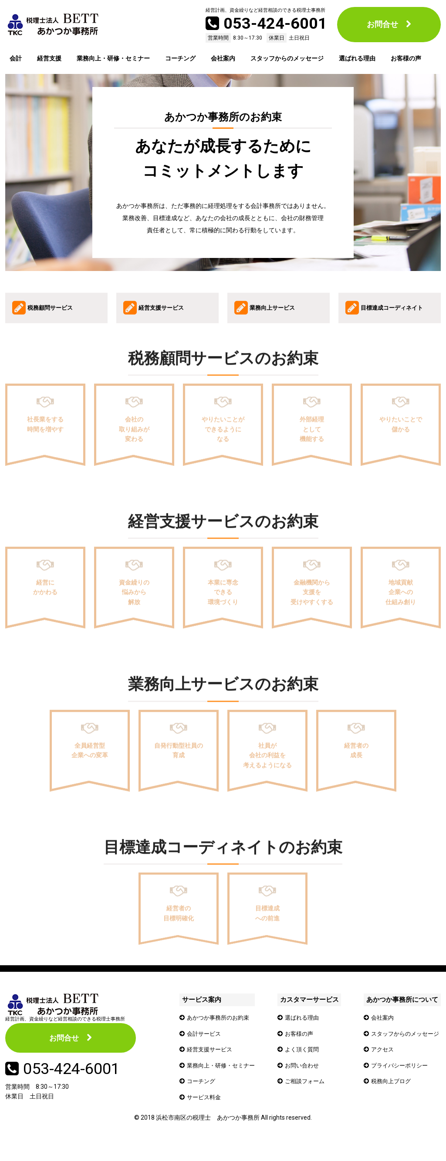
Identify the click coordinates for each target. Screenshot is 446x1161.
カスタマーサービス (310, 1015)
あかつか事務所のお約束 (220, 1032)
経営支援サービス (211, 1064)
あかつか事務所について (398, 1015)
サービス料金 (205, 1111)
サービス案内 (200, 1015)
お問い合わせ (304, 1079)
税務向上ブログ (389, 1095)
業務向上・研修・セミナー (113, 58)
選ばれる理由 (357, 58)
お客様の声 (406, 58)
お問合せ (382, 24)
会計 (16, 58)
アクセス (380, 1064)
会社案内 (223, 58)
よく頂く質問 (304, 1064)
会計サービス (205, 1048)
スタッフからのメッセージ (287, 58)
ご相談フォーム (307, 1095)
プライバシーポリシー (398, 1079)
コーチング (180, 58)
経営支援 (49, 58)
